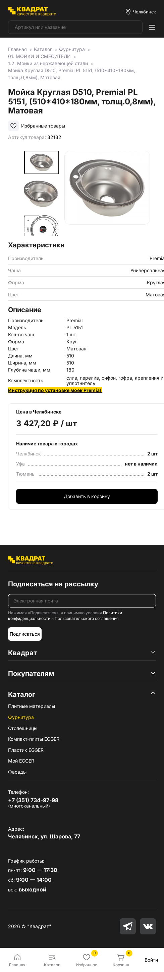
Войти (151, 960)
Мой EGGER (21, 761)
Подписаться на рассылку (53, 584)
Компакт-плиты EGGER (33, 739)
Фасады (17, 772)
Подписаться (25, 634)
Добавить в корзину (87, 496)
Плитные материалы (31, 706)
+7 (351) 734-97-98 (33, 800)
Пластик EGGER (26, 750)
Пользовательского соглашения (87, 618)
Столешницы (22, 728)
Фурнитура (21, 717)
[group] (107, 193)
